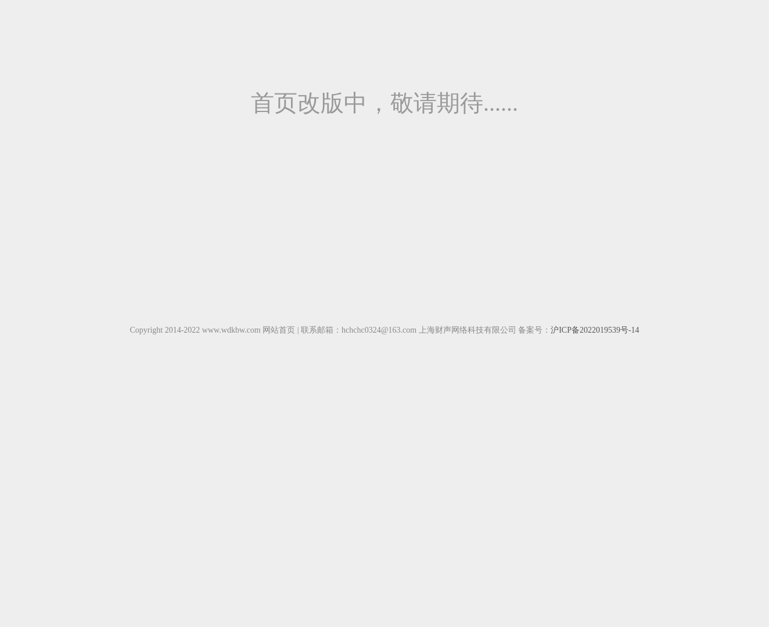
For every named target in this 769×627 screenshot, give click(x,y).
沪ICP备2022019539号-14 (595, 330)
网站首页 (279, 330)
